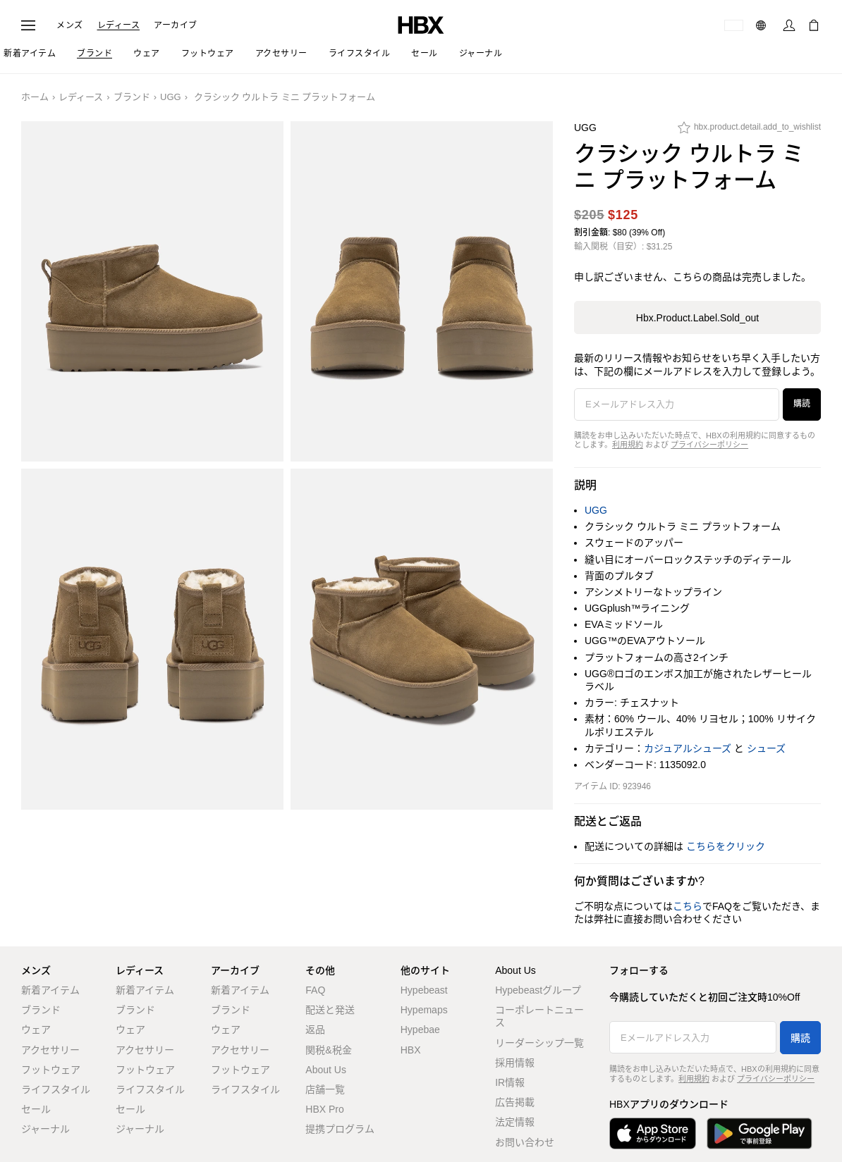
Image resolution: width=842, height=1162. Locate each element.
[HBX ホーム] (421, 24)
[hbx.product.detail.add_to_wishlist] (749, 131)
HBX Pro (324, 1109)
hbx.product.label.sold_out (697, 317)
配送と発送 (330, 1009)
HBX (411, 1050)
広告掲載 (515, 1102)
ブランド (132, 97)
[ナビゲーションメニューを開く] (28, 25)
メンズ (69, 25)
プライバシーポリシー (709, 444)
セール (36, 1109)
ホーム (35, 97)
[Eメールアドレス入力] (676, 404)
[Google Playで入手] (759, 1133)
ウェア (36, 1029)
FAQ (315, 990)
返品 (315, 1029)
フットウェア (50, 1069)
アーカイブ (175, 25)
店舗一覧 (325, 1089)
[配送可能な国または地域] (733, 25)
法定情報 (515, 1121)
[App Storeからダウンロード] (652, 1133)
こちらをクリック (725, 846)
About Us (325, 1069)
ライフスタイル (55, 1089)
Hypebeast (424, 990)
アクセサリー (50, 1050)
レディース (118, 25)
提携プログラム (339, 1129)
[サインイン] (789, 25)
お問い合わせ (524, 1142)
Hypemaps (424, 1009)
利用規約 (627, 444)
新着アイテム (50, 990)
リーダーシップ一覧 (539, 1043)
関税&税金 (328, 1050)
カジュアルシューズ (687, 748)
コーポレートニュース (539, 1016)
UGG (170, 97)
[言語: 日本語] (762, 25)
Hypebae (420, 1029)
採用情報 (515, 1062)
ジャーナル (45, 1129)
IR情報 (510, 1082)
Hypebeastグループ (538, 990)
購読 (801, 404)
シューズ (766, 748)
